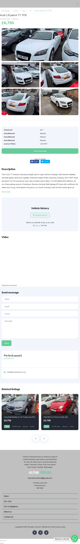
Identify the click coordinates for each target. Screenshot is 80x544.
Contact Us (8, 517)
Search (16, 11)
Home (6, 496)
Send (6, 343)
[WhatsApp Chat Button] (74, 538)
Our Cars (8, 501)
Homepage (6, 11)
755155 (40, 472)
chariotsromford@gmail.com (40, 478)
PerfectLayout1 (13, 355)
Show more (6, 191)
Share (34, 162)
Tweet (45, 162)
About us (8, 512)
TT (30, 11)
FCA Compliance (11, 506)
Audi (24, 11)
